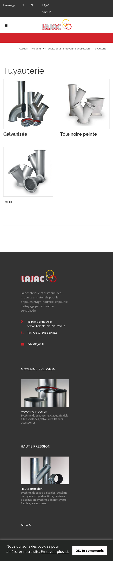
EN (31, 5)
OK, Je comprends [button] (89, 550)
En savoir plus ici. (55, 551)
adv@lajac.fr (35, 344)
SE (23, 5)
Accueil (23, 48)
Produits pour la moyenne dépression (67, 48)
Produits (36, 48)
